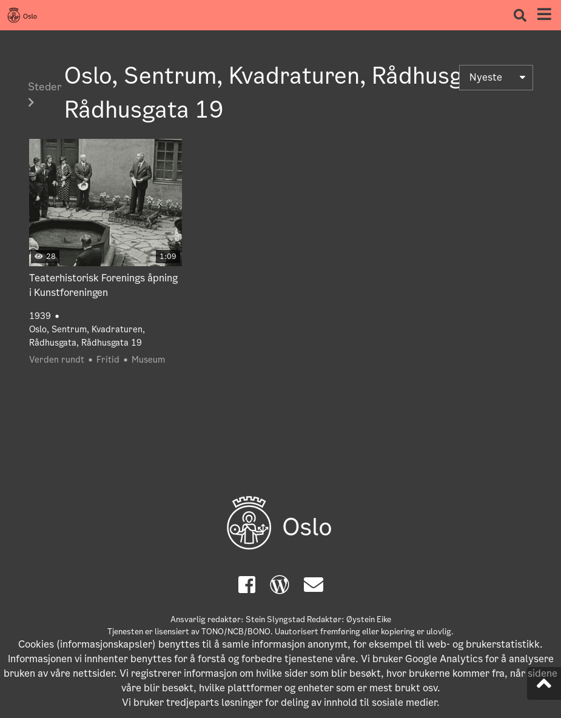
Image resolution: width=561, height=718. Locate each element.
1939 (40, 316)
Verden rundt (56, 360)
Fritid (107, 360)
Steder (45, 93)
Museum (148, 360)
